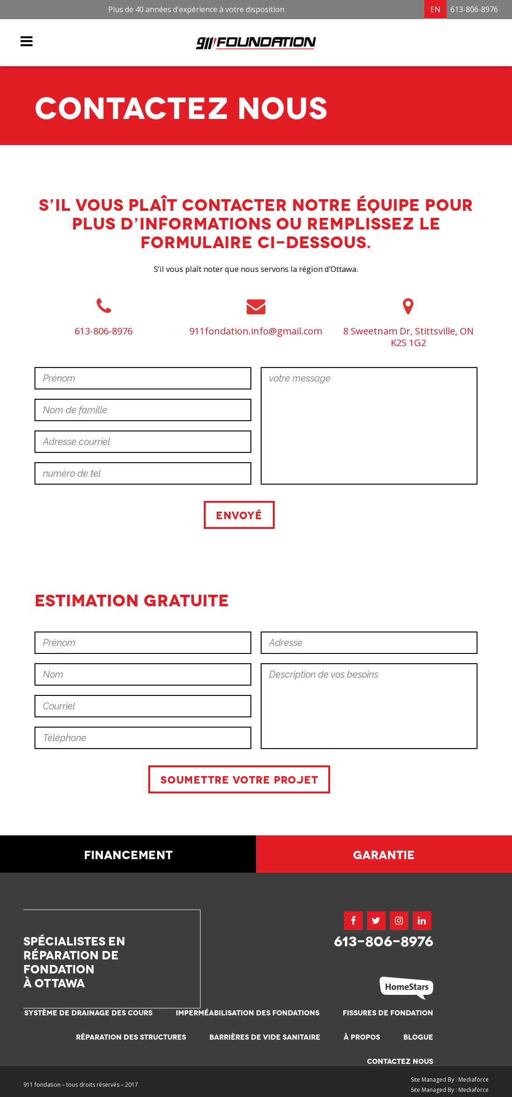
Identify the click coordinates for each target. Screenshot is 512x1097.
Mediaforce (473, 1079)
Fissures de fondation (388, 1012)
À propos (362, 1036)
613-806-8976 (474, 9)
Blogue (418, 1036)
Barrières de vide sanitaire (264, 1036)
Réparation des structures (131, 1036)
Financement (128, 854)
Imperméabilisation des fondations (247, 1012)
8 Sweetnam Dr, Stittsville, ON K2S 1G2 (408, 336)
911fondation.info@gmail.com (255, 330)
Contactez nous (400, 1060)
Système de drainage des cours (88, 1012)
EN (435, 9)
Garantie (384, 854)
